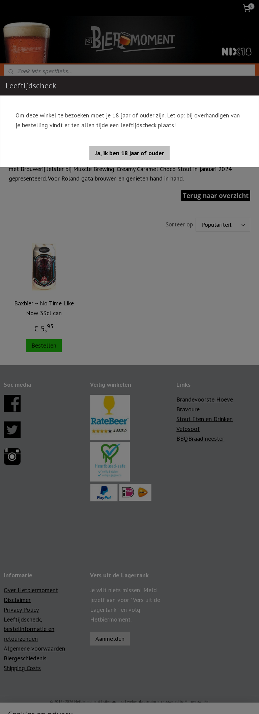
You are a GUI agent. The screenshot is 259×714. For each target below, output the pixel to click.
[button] (129, 153)
